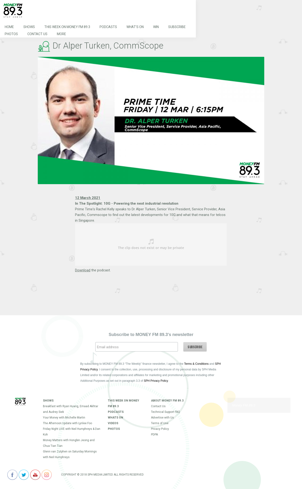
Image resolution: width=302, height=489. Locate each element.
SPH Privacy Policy (156, 380)
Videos (113, 423)
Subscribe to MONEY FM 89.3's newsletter (151, 334)
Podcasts (108, 27)
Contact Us (37, 34)
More (61, 34)
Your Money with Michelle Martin (64, 417)
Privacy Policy (160, 429)
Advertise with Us (162, 417)
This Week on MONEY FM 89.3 (67, 27)
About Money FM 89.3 (167, 400)
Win (156, 27)
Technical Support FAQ (165, 412)
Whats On (115, 417)
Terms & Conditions (196, 363)
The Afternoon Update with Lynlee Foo (67, 423)
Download (82, 270)
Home (9, 27)
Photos (11, 34)
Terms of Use (159, 423)
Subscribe (177, 27)
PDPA (154, 434)
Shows (29, 27)
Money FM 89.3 (243, 405)
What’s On (135, 27)
